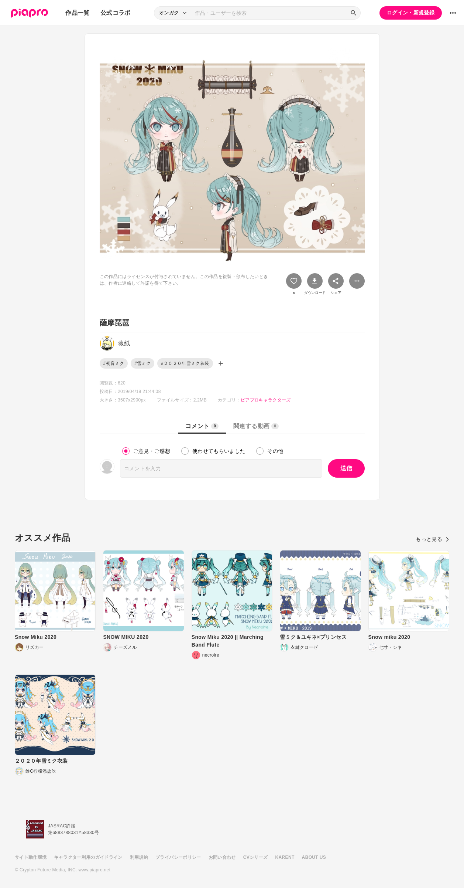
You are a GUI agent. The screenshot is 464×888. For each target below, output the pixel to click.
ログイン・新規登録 (410, 13)
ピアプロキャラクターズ (266, 400)
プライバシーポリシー (178, 857)
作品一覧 (77, 13)
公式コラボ (115, 13)
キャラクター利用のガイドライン (88, 857)
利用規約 (139, 857)
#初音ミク (113, 363)
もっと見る (432, 539)
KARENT (285, 857)
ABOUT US (314, 857)
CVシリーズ (255, 857)
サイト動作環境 (31, 857)
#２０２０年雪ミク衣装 (185, 363)
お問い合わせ (222, 857)
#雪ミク (142, 363)
